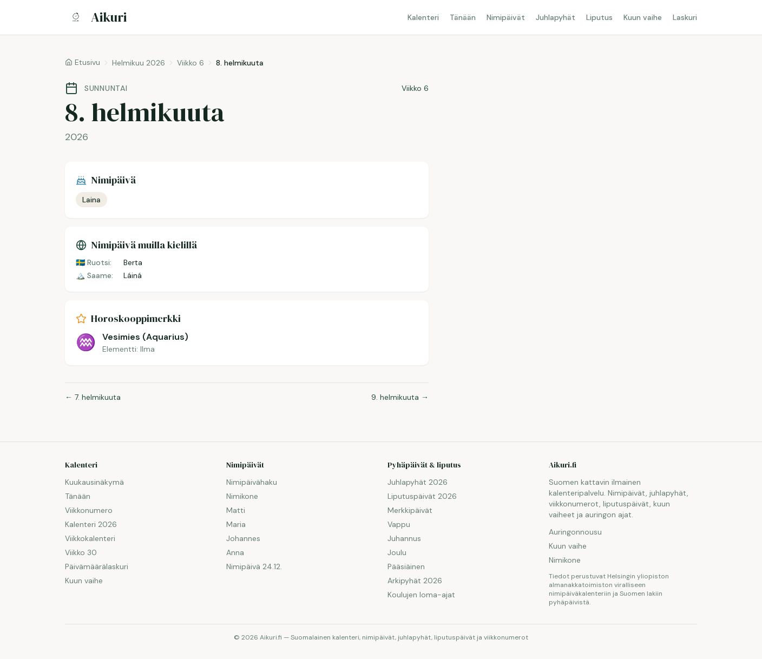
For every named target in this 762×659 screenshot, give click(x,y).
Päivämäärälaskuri (96, 566)
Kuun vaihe (642, 17)
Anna (235, 552)
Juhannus (404, 538)
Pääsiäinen (406, 566)
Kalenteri (423, 17)
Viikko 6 (190, 63)
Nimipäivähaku (251, 482)
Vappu (398, 524)
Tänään (463, 17)
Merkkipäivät (409, 510)
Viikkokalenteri (90, 538)
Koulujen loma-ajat (421, 594)
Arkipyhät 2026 (414, 580)
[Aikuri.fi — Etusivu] (96, 17)
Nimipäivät (506, 17)
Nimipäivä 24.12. (254, 566)
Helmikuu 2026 (138, 63)
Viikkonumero (89, 510)
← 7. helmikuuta (93, 397)
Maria (236, 524)
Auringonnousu (575, 532)
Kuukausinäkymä (94, 482)
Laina (91, 200)
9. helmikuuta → (400, 397)
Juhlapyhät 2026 (417, 482)
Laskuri (685, 17)
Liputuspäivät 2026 (422, 496)
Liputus (599, 17)
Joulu (396, 552)
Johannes (243, 538)
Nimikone (242, 496)
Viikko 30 (81, 552)
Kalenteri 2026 (91, 524)
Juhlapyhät (555, 17)
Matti (235, 510)
